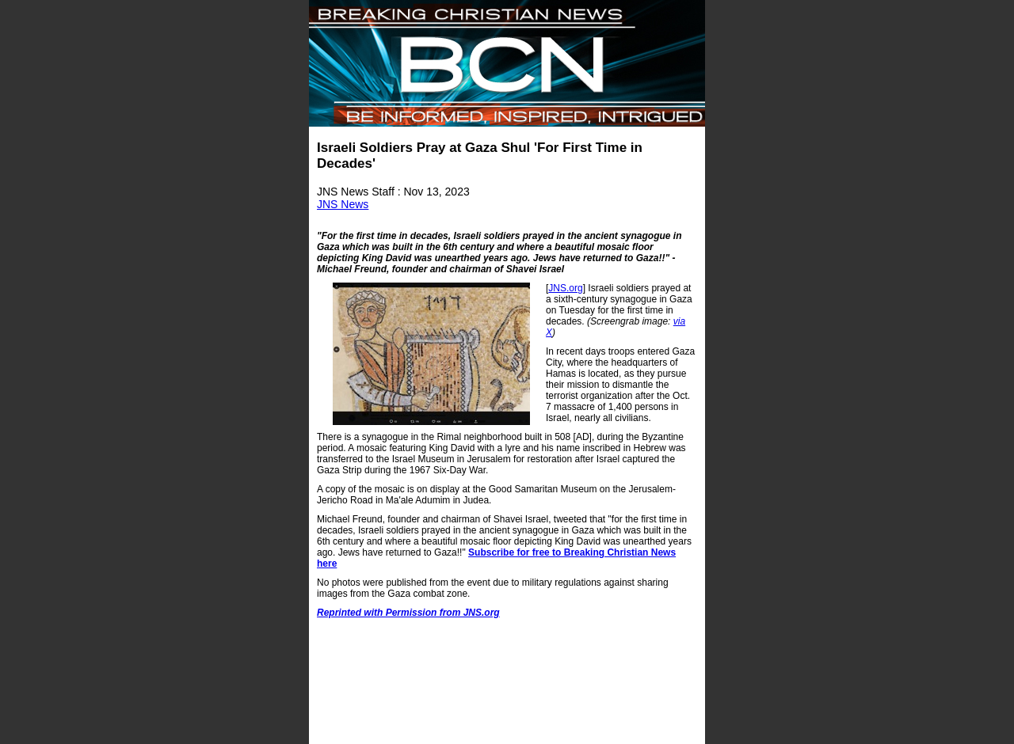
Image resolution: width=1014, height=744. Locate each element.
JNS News (342, 204)
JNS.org (565, 288)
